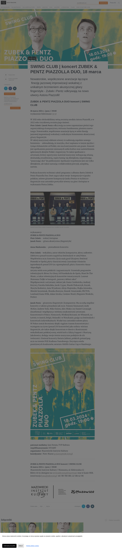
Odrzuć (21, 546)
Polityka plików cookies (32, 546)
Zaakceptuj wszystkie (9, 546)
